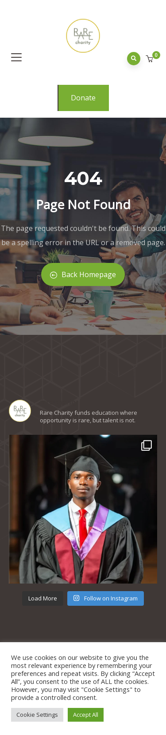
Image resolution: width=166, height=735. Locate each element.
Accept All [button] (85, 715)
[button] (150, 59)
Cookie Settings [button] (37, 715)
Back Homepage (83, 274)
